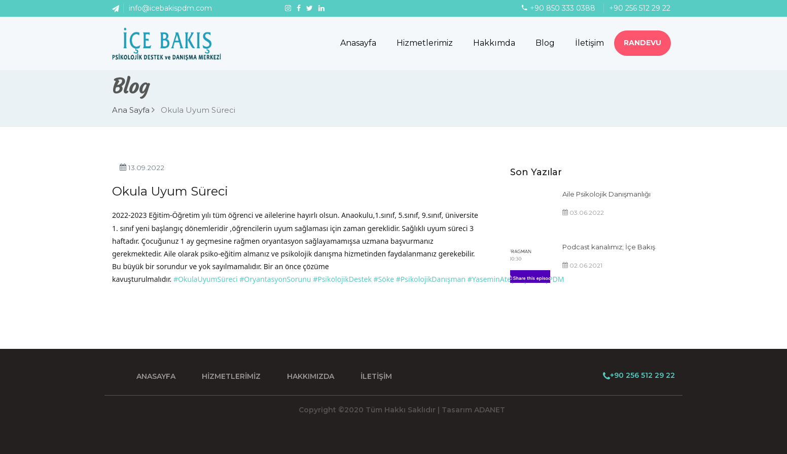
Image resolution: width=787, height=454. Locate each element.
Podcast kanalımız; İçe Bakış (608, 247)
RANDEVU (642, 42)
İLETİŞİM (376, 376)
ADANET (489, 409)
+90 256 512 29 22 (639, 8)
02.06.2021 (582, 265)
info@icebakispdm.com (170, 8)
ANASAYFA (155, 376)
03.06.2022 (583, 212)
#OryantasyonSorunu (275, 279)
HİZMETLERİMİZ (231, 376)
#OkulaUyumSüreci (205, 279)
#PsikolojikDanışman (431, 279)
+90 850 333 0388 (562, 8)
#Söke (384, 279)
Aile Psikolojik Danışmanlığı (606, 194)
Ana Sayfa (133, 110)
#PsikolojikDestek (342, 279)
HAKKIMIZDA (310, 376)
